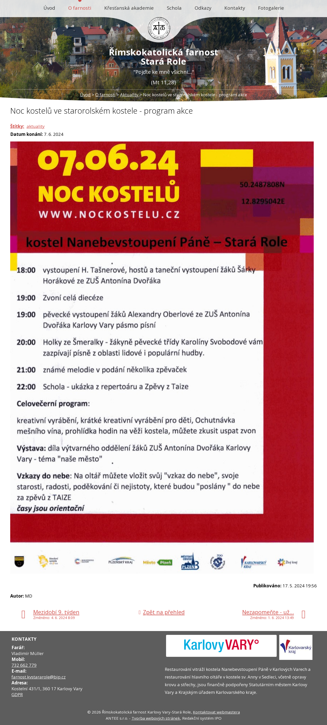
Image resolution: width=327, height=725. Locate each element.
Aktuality (129, 95)
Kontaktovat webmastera (216, 712)
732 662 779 (24, 665)
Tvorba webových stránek (156, 718)
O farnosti (79, 8)
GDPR (17, 694)
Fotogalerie (271, 8)
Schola (174, 8)
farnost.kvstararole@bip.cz (38, 677)
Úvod (49, 8)
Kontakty (234, 8)
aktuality (36, 126)
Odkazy (203, 8)
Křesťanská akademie (129, 8)
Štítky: (17, 126)
